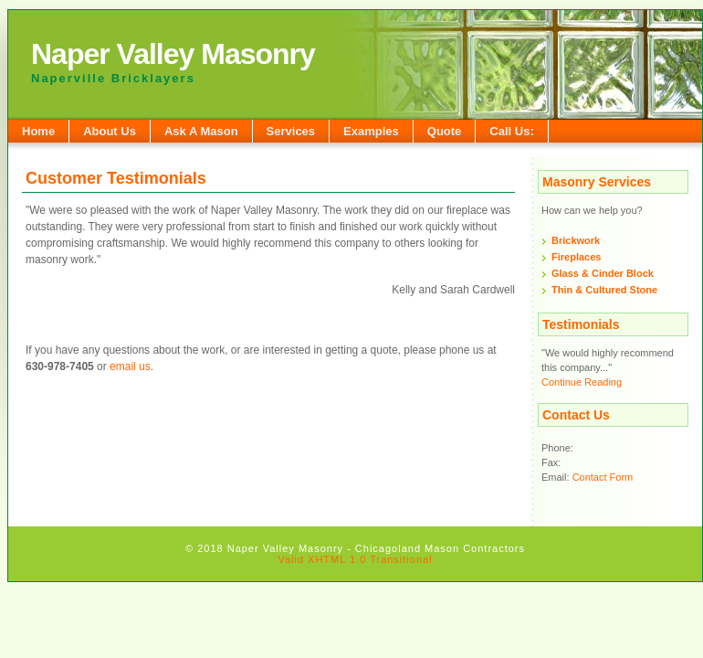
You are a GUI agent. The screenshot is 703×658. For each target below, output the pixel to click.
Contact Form (603, 477)
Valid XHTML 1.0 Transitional (355, 559)
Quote (444, 131)
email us (130, 366)
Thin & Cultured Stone (604, 289)
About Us (109, 131)
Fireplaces (576, 256)
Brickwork (575, 240)
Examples (371, 131)
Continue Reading (581, 382)
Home (38, 131)
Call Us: (511, 131)
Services (291, 131)
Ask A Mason (201, 131)
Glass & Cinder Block (602, 273)
